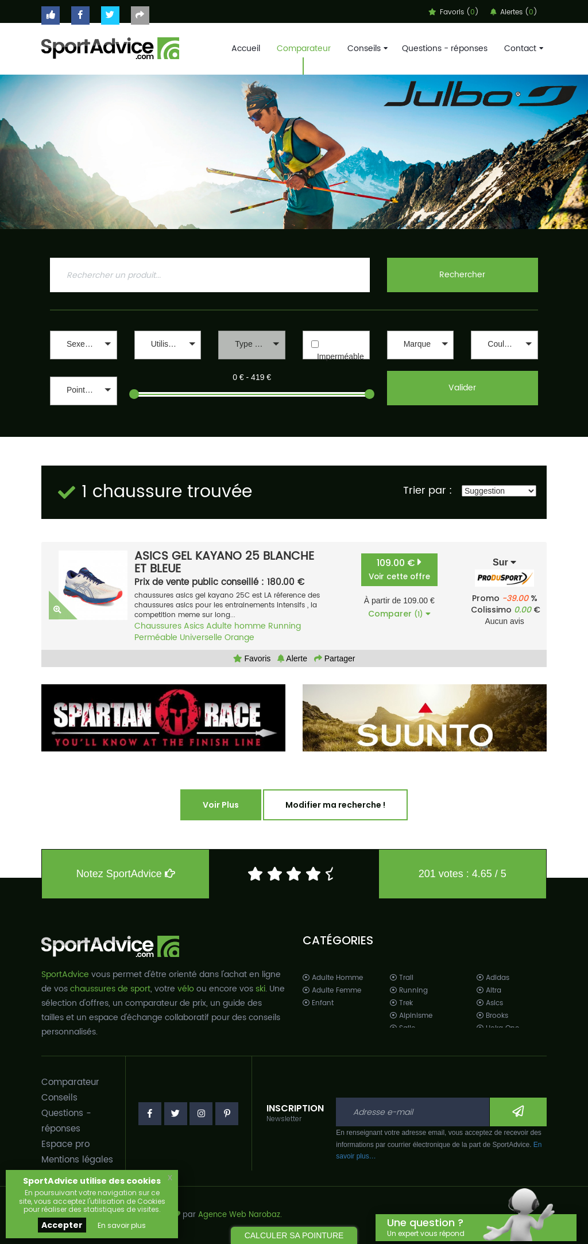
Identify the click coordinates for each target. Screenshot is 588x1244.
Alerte (292, 658)
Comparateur (304, 48)
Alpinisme (411, 1016)
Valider (462, 387)
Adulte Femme (332, 990)
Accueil (245, 48)
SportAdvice (65, 974)
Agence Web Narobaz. (240, 1215)
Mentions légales (77, 1160)
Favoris (252, 658)
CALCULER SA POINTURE (294, 1235)
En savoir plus (122, 1225)
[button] (83, 345)
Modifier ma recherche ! (335, 805)
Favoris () (453, 12)
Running (284, 626)
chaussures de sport (110, 988)
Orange (239, 637)
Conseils (366, 48)
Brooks (492, 1016)
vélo (185, 988)
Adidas (493, 978)
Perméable (155, 637)
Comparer (399, 613)
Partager (334, 658)
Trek (401, 1003)
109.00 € (399, 569)
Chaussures (157, 626)
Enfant (318, 1003)
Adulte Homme (333, 978)
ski (260, 988)
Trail (401, 978)
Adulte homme (236, 626)
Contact (522, 48)
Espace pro (65, 1144)
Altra (489, 990)
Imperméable (340, 356)
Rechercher (462, 274)
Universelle (201, 637)
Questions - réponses (445, 48)
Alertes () (513, 12)
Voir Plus (221, 805)
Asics (194, 626)
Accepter (62, 1225)
